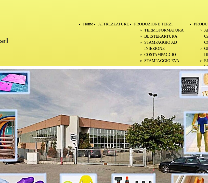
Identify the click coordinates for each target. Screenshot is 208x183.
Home (88, 24)
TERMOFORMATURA (164, 30)
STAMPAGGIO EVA (161, 60)
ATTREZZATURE (113, 24)
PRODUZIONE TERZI (153, 24)
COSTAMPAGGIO (160, 54)
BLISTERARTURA (160, 36)
